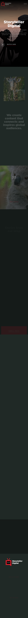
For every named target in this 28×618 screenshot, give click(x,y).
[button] (25, 3)
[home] (6, 3)
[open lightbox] (3, 44)
